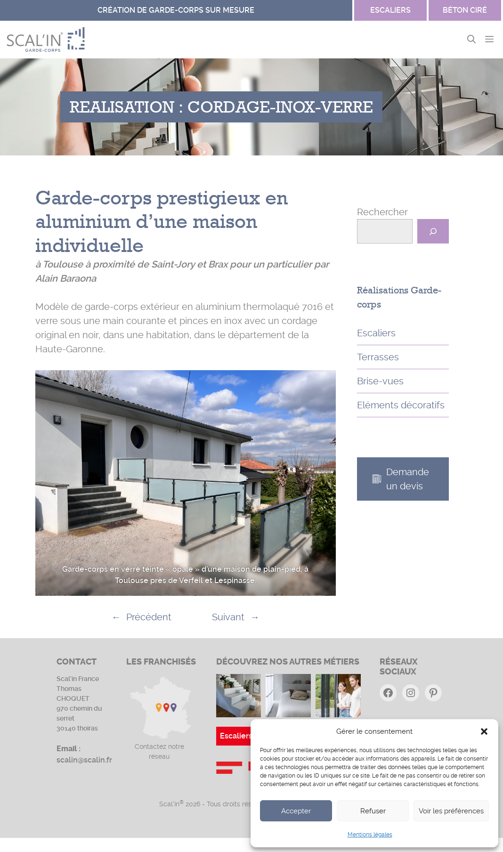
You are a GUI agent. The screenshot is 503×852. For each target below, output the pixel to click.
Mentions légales (370, 834)
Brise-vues (380, 381)
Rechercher (382, 212)
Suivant (228, 617)
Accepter (296, 811)
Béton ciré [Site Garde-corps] (465, 10)
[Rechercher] (433, 231)
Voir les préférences (451, 811)
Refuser (373, 811)
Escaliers (376, 333)
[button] (484, 731)
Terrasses (378, 357)
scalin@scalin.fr (84, 759)
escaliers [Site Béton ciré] (390, 10)
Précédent (148, 617)
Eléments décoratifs (401, 405)
